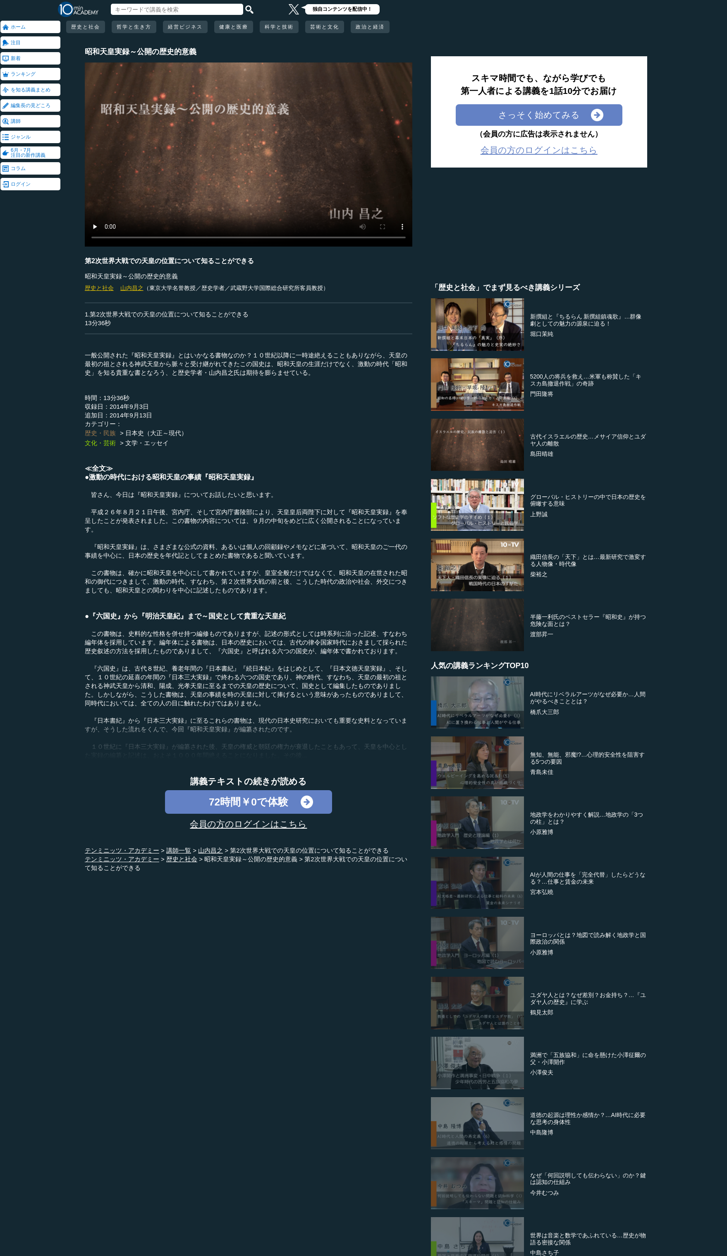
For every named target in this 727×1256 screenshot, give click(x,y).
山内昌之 (131, 288)
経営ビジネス (185, 27)
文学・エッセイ (147, 442)
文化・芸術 (100, 442)
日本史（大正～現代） (156, 432)
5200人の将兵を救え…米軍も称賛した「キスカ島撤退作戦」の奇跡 (585, 380)
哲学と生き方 (134, 27)
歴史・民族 (100, 432)
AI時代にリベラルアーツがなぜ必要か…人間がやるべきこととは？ (588, 698)
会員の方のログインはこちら (248, 824)
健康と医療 (233, 27)
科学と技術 (279, 27)
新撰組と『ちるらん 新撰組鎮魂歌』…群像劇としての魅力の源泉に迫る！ (586, 320)
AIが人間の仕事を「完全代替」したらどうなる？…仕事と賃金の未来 (588, 878)
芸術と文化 (324, 27)
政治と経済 (370, 27)
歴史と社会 (85, 27)
